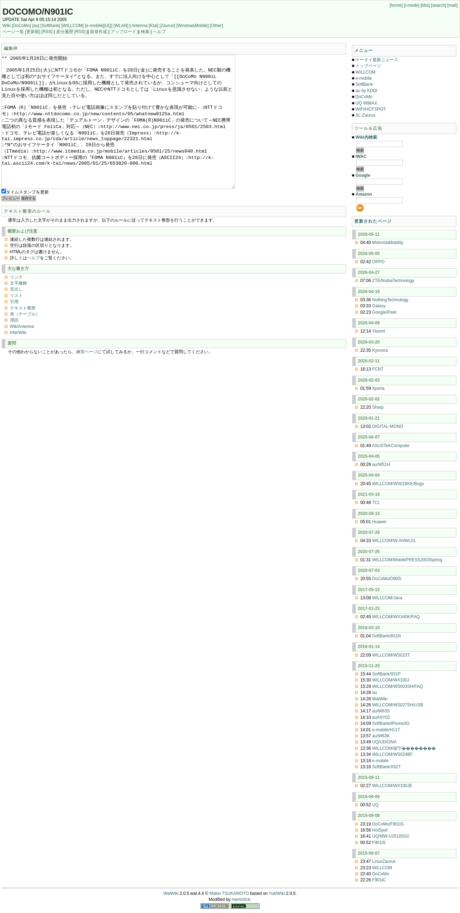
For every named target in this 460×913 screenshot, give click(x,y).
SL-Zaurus (365, 115)
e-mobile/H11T (386, 729)
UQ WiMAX (366, 103)
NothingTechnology (390, 299)
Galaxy (378, 305)
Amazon (363, 194)
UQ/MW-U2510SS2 (390, 836)
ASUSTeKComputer (390, 445)
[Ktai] (153, 25)
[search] (438, 5)
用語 (14, 346)
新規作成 (98, 31)
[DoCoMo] (21, 25)
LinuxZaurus (384, 861)
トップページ (368, 65)
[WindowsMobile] (192, 25)
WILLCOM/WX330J (390, 680)
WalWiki (379, 698)
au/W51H (381, 464)
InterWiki (18, 359)
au (374, 692)
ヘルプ (159, 31)
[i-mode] (411, 5)
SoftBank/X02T (386, 766)
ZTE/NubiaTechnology (393, 280)
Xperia (378, 388)
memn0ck (241, 899)
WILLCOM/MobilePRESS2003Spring (407, 559)
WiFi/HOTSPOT (370, 109)
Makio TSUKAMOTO (229, 893)
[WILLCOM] (72, 25)
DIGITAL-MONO (387, 426)
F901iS (379, 842)
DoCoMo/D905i (386, 578)
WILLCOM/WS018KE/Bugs (398, 483)
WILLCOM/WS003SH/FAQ (397, 686)
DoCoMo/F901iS (388, 824)
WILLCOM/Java (387, 597)
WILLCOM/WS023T (391, 655)
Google (362, 175)
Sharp (378, 407)
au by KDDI (366, 90)
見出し (16, 315)
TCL (376, 502)
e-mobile (363, 78)
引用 (14, 328)
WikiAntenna (22, 353)
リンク (16, 303)
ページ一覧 (13, 31)
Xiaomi (378, 331)
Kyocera (380, 350)
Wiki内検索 (366, 137)
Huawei (379, 521)
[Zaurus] (167, 25)
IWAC (360, 156)
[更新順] (32, 31)
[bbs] (425, 5)
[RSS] (46, 31)
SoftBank (364, 84)
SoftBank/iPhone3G (390, 723)
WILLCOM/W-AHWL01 (394, 540)
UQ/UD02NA (384, 741)
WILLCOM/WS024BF (392, 754)
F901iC (379, 879)
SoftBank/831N (386, 635)
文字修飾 (18, 309)
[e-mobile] (94, 25)
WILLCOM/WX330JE (392, 785)
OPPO (378, 261)
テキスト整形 (23, 334)
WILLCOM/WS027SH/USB (397, 704)
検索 (145, 31)
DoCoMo (363, 96)
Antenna (140, 25)
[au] (35, 25)
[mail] (452, 5)
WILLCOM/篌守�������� (404, 748)
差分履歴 (64, 31)
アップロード (123, 31)
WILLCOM (365, 72)
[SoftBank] (50, 25)
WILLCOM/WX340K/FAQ (396, 616)
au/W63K (381, 735)
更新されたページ (373, 221)
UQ (375, 804)
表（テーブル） (25, 340)
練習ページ (86, 378)
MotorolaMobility (387, 242)
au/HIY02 (381, 717)
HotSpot (379, 830)
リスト (16, 322)
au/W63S (381, 710)
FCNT (378, 369)
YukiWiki (277, 893)
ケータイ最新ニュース (376, 59)
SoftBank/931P (386, 674)
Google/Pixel (384, 312)
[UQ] (108, 25)
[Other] (216, 25)
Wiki (6, 25)
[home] (396, 5)
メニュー (363, 50)
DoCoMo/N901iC (37, 11)
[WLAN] (120, 25)
